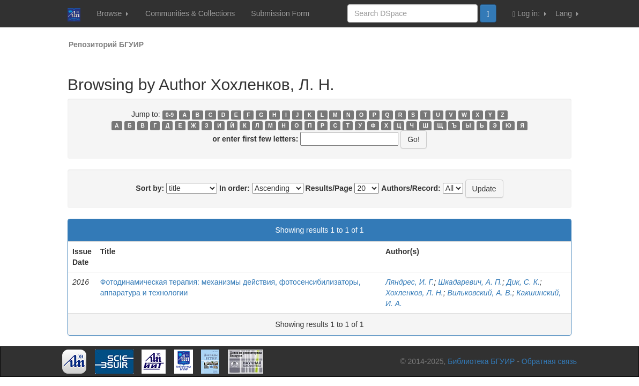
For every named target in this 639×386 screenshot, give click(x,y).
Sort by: (150, 188)
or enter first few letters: (255, 139)
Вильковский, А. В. (479, 292)
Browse (112, 13)
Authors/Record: (410, 188)
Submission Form (280, 13)
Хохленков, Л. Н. (414, 292)
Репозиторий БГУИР (106, 44)
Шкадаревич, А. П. (470, 282)
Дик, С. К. (523, 282)
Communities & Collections (190, 13)
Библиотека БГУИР (481, 361)
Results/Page (329, 188)
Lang (566, 13)
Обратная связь (549, 361)
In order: (234, 188)
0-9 (170, 115)
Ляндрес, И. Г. (409, 282)
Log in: (529, 13)
